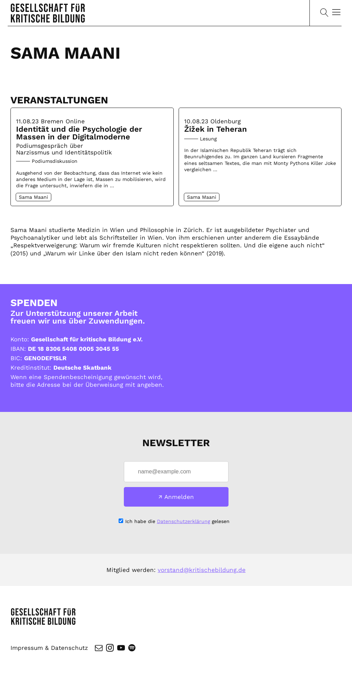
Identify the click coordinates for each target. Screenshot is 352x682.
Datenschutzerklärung (183, 521)
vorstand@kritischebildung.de (202, 569)
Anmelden (179, 496)
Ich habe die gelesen (177, 521)
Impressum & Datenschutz (49, 647)
